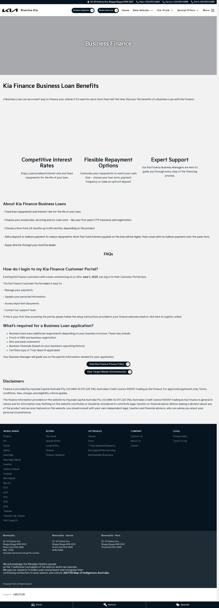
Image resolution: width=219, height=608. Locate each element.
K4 (5, 441)
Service (92, 436)
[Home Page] (10, 10)
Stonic (7, 446)
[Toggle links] (14, 594)
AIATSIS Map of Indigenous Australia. (86, 573)
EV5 (6, 497)
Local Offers (52, 446)
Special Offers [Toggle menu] (188, 10)
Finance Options (81, 10)
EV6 (6, 501)
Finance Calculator (55, 455)
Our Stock (51, 436)
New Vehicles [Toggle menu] (143, 10)
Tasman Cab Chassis (14, 516)
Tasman (8, 511)
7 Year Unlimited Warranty (102, 446)
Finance (50, 450)
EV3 (6, 487)
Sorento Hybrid (11, 469)
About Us (136, 441)
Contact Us (137, 436)
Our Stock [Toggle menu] (165, 10)
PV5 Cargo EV (11, 520)
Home (125, 10)
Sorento (8, 464)
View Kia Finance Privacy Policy (106, 364)
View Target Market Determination (106, 372)
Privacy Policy (180, 436)
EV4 (6, 492)
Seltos (7, 450)
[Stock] (36, 605)
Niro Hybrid (9, 478)
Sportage (8, 455)
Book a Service (106, 10)
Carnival (8, 473)
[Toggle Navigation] (208, 10)
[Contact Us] (110, 2)
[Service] (109, 605)
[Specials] (182, 605)
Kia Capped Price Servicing (101, 450)
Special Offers (53, 441)
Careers (135, 446)
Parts (91, 441)
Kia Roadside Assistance (100, 455)
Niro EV (7, 483)
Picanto (7, 436)
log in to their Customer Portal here (125, 277)
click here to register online (165, 316)
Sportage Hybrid (12, 459)
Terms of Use (180, 441)
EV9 (6, 506)
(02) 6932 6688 (16, 547)
